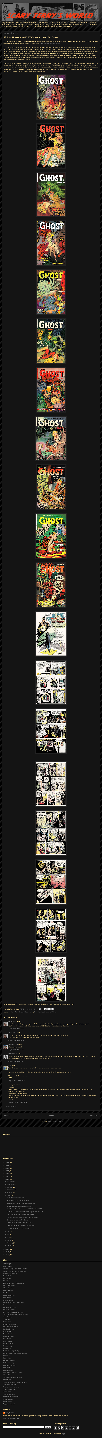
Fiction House (19, 1012)
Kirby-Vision (7, 1322)
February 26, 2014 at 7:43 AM (17, 1102)
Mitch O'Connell (8, 1343)
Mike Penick (7, 1338)
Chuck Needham (8, 1288)
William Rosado (8, 1399)
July (8, 1195)
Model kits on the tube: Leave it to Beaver (20, 1223)
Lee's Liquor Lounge (9, 1324)
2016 (7, 1162)
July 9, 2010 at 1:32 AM (15, 1061)
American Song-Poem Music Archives (15, 1268)
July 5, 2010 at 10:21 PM (16, 1028)
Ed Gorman (7, 1297)
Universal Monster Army (10, 1397)
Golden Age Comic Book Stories (13, 1302)
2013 (7, 1171)
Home (51, 1116)
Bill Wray (6, 1281)
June (9, 1232)
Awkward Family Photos (10, 1273)
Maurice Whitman (51, 1012)
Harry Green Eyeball (9, 1307)
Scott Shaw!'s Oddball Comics (12, 1372)
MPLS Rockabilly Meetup (11, 1351)
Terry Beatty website (9, 1384)
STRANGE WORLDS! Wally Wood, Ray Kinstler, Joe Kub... (25, 1211)
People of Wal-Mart (9, 1360)
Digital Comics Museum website (50, 43)
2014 (7, 1168)
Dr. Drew (11, 1012)
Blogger (63, 1434)
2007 (7, 1254)
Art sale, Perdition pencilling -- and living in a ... (21, 1203)
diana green (12, 1021)
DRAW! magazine (9, 1295)
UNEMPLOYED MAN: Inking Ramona (19, 1206)
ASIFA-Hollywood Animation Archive (14, 1271)
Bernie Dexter (7, 1276)
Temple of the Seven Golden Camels (15, 1382)
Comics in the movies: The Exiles (17, 1220)
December (10, 1181)
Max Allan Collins (8, 1336)
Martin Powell (13, 1044)
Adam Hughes (7, 1264)
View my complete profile (11, 1418)
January (10, 1245)
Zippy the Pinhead (9, 1404)
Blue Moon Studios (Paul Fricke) (13, 1283)
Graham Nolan (8, 1305)
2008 (7, 1252)
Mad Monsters (7, 1331)
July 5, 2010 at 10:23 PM (16, 1040)
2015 (7, 1165)
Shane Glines (7, 1375)
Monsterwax (7, 1348)
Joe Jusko (6, 1319)
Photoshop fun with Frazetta (16, 1198)
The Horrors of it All (9, 1389)
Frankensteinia (8, 1300)
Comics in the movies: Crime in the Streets (20, 1214)
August (9, 1192)
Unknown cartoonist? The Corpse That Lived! (21, 1225)
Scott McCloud (8, 1370)
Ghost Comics (28, 1012)
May (8, 1234)
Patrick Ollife (7, 1355)
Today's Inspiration (9, 1394)
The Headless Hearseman (11, 1387)
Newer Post (8, 1116)
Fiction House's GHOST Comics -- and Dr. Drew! (31, 37)
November (10, 1184)
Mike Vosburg (7, 1341)
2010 (7, 1179)
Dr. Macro (6, 1293)
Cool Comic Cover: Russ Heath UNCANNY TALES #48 (24, 1209)
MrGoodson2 (12, 1054)
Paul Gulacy (7, 1358)
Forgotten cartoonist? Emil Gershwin (18, 1228)
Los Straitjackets (8, 1329)
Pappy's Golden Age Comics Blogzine (15, 1353)
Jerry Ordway (7, 1317)
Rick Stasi (6, 1367)
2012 (7, 1173)
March (9, 1240)
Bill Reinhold (7, 1278)
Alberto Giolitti (7, 1266)
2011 (7, 1176)
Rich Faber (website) (9, 1365)
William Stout (7, 1401)
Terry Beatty (9, 1413)
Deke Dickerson (8, 1290)
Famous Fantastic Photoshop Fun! (18, 1200)
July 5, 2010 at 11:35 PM (16, 1050)
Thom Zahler (7, 1392)
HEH (9, 1065)
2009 (7, 1249)
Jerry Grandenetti (39, 1012)
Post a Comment (11, 1106)
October (10, 1187)
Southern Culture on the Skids (12, 1377)
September (11, 1190)
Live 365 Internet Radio (10, 1326)
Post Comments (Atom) (55, 1121)
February (10, 1243)
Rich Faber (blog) (8, 1363)
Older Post (94, 1116)
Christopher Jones (9, 1285)
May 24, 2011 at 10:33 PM (16, 1080)
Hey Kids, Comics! (9, 1309)
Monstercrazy (7, 1346)
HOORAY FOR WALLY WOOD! (13, 1312)
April (9, 1237)
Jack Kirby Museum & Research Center (15, 1314)
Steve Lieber (7, 1380)
